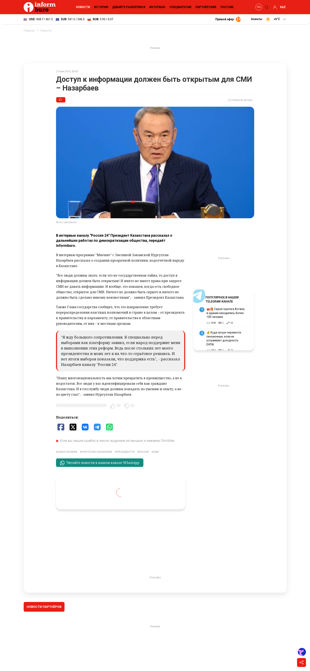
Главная (29, 30)
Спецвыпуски (180, 7)
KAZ (283, 7)
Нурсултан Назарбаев (96, 451)
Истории (101, 7)
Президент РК (125, 451)
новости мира (67, 451)
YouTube (227, 7)
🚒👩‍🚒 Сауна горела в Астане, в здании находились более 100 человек (225, 312)
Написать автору (240, 100)
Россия (144, 451)
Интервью (157, 7)
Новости (83, 7)
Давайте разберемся (128, 7)
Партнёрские (205, 7)
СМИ (156, 451)
